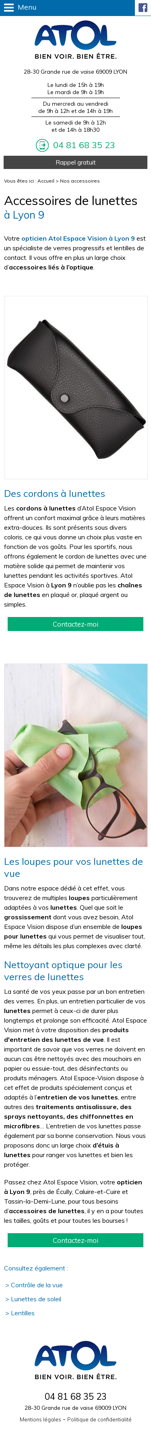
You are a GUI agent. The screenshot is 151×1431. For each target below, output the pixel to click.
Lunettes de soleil (36, 1299)
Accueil (45, 181)
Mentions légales (40, 1419)
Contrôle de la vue (37, 1285)
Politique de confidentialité (99, 1419)
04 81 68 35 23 (83, 145)
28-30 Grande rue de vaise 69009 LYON (75, 71)
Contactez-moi (75, 624)
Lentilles (23, 1313)
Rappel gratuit (76, 162)
